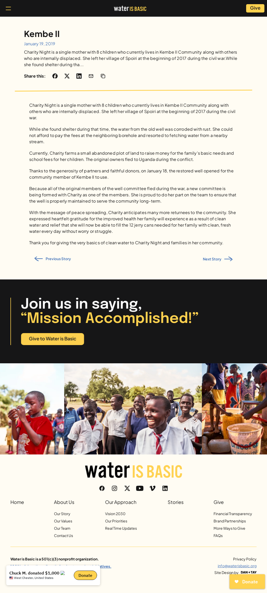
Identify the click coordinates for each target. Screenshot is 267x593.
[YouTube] (140, 488)
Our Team (62, 528)
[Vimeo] (152, 488)
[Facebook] (102, 488)
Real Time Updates (121, 528)
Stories (176, 502)
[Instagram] (114, 488)
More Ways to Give (229, 528)
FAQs (218, 535)
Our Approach (120, 502)
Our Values (63, 521)
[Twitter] (127, 488)
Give (219, 502)
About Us (64, 502)
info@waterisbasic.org (237, 565)
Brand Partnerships (230, 521)
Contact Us (63, 535)
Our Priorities (116, 521)
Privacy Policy (245, 559)
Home (17, 502)
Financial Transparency (233, 513)
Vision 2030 (115, 513)
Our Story (62, 513)
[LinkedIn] (165, 488)
